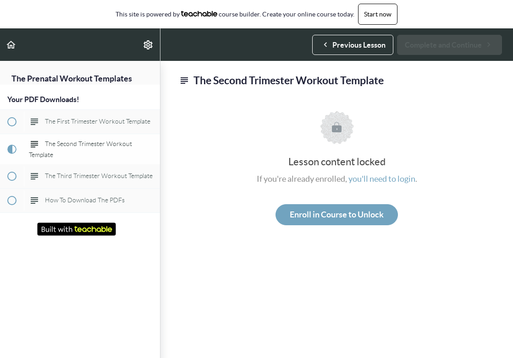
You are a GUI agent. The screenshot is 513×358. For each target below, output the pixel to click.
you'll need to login (381, 179)
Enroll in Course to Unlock (337, 214)
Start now (378, 14)
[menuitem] (148, 44)
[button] (11, 44)
